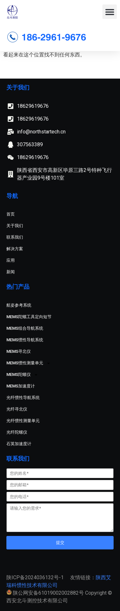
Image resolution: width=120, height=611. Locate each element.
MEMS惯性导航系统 (24, 339)
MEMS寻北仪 (18, 351)
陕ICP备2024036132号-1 (35, 577)
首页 (10, 214)
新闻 (10, 271)
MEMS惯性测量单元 (28, 363)
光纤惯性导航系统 (23, 397)
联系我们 (14, 237)
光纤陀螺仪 (16, 432)
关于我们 (14, 225)
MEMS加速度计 (20, 386)
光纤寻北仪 (16, 409)
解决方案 (14, 248)
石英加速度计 (18, 443)
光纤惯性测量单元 (23, 420)
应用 (10, 260)
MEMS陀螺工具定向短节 (29, 316)
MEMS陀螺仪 (22, 374)
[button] (109, 11)
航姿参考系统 (18, 305)
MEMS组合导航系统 (24, 328)
